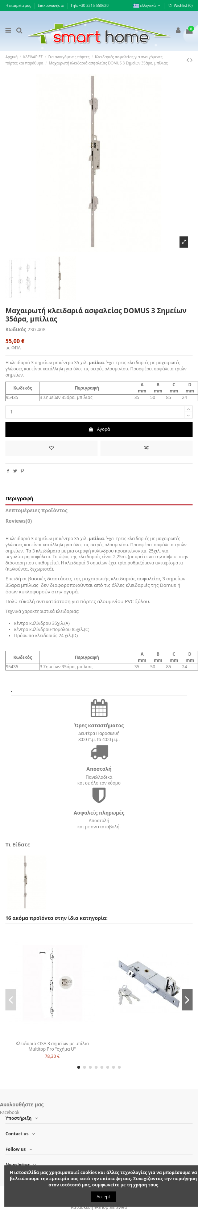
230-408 (37, 329)
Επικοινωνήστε (51, 5)
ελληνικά (147, 5)
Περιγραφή (19, 499)
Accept (103, 1197)
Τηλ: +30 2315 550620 (89, 5)
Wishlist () (180, 5)
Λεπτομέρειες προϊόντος (36, 511)
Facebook (9, 1112)
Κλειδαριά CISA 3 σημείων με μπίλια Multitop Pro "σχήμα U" (52, 1046)
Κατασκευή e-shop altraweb (99, 1207)
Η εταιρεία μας (18, 5)
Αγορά (99, 429)
